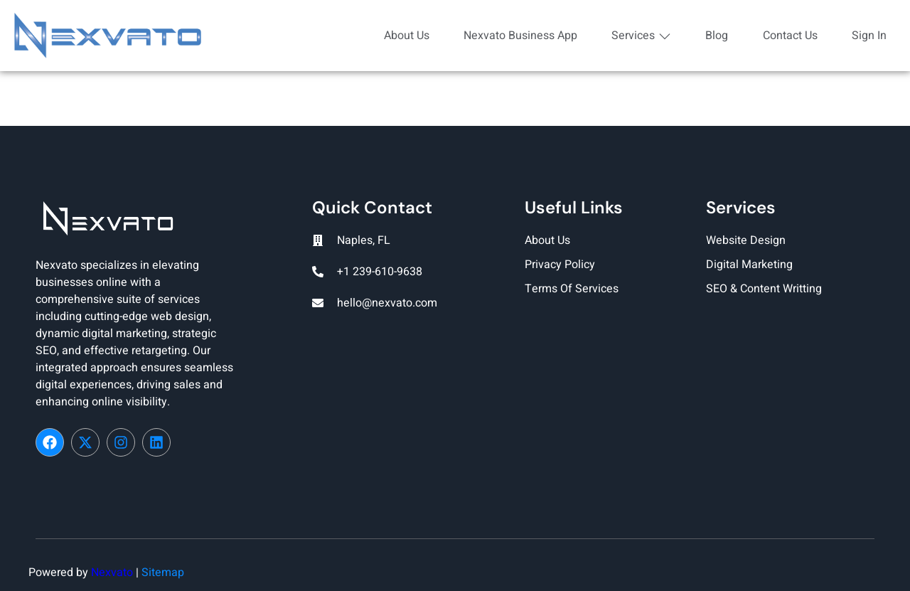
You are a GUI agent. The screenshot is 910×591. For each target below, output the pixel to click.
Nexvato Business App (514, 35)
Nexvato (112, 572)
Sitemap (162, 572)
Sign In (867, 35)
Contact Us (787, 35)
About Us (399, 35)
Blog (713, 35)
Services (636, 35)
